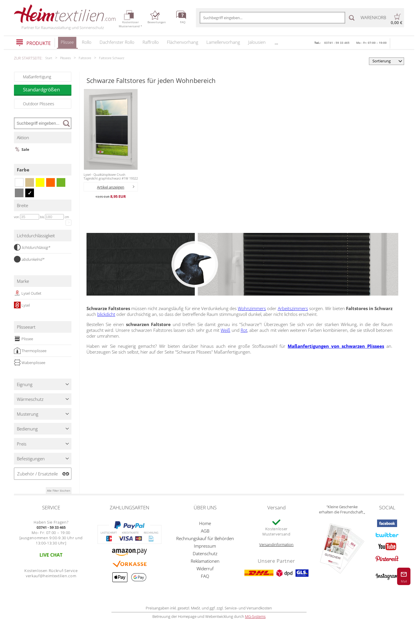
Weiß (225, 330)
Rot (244, 330)
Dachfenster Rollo (117, 42)
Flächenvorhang (182, 42)
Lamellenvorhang (223, 42)
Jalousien (257, 42)
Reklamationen (205, 561)
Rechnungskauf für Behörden (205, 538)
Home (205, 523)
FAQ (205, 576)
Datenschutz (205, 553)
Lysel (22, 305)
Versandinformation (276, 544)
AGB (205, 531)
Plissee (67, 44)
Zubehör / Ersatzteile (37, 473)
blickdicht (106, 314)
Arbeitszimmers (293, 308)
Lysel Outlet (27, 293)
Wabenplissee (29, 362)
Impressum (205, 546)
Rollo (86, 42)
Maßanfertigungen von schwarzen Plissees (336, 346)
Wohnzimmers (252, 308)
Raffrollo (151, 42)
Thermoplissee (30, 350)
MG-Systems (255, 616)
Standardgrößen (47, 89)
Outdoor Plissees (38, 103)
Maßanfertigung (37, 76)
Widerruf (205, 568)
